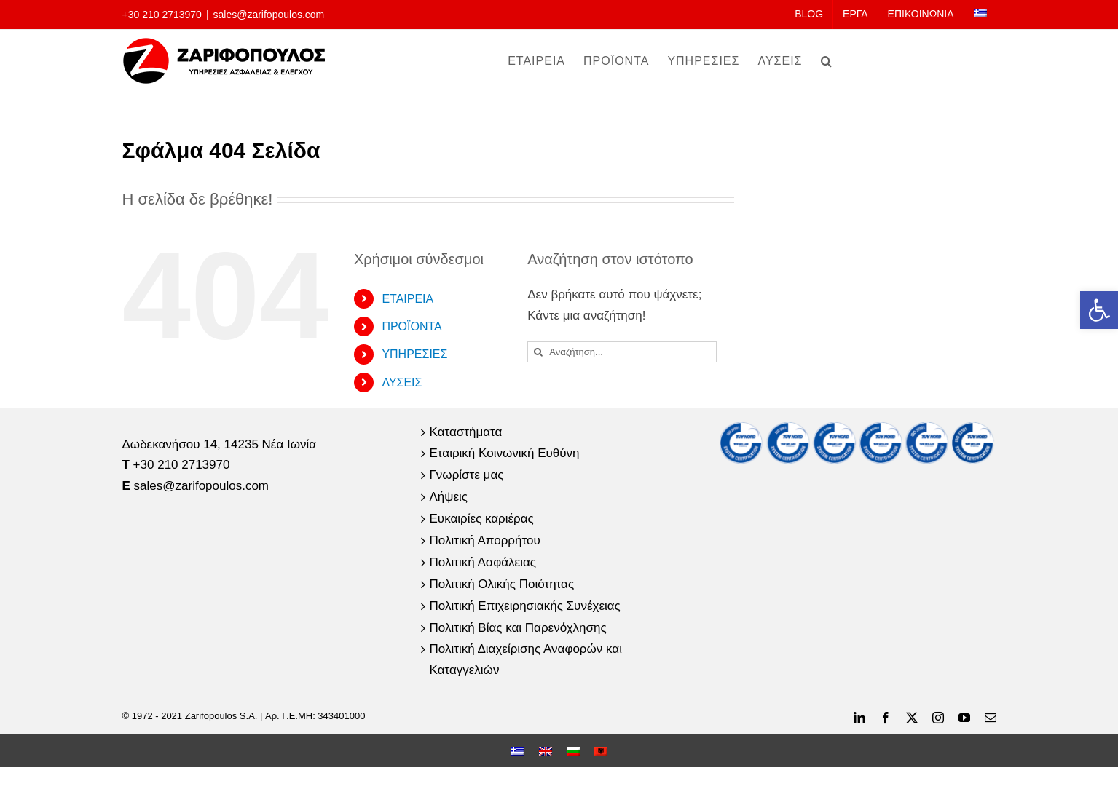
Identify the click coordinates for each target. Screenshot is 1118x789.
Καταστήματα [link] (466, 432)
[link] (1099, 310)
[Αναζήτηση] (537, 351)
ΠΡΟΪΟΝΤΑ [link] (411, 326)
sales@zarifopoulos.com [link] (269, 14)
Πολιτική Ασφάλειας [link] (483, 562)
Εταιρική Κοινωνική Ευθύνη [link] (505, 453)
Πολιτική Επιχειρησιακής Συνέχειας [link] (525, 606)
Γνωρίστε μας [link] (467, 475)
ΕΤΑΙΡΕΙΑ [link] (407, 299)
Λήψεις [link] (449, 497)
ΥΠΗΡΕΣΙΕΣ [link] (414, 354)
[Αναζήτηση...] (622, 351)
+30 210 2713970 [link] (162, 14)
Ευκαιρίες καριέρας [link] (482, 519)
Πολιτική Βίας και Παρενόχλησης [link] (518, 628)
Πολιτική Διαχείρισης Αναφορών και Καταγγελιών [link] (526, 659)
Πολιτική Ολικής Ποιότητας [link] (502, 584)
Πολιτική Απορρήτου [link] (485, 540)
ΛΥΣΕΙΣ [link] (402, 382)
